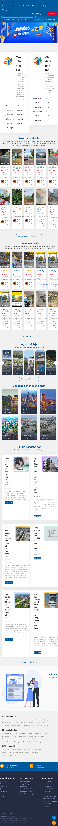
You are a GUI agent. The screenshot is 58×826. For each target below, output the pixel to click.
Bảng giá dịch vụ (7, 10)
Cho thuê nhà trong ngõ (51, 98)
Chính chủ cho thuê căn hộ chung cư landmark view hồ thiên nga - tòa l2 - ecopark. (28, 314)
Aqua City (26, 749)
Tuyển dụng (3, 786)
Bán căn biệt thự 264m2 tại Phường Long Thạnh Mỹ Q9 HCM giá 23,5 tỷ (17, 168)
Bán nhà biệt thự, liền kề (45, 720)
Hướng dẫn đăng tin (25, 781)
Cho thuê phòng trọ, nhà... (51, 107)
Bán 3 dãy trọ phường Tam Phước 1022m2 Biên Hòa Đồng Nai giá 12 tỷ (17, 271)
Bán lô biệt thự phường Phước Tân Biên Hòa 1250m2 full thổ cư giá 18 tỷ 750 (52, 168)
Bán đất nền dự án (10, 114)
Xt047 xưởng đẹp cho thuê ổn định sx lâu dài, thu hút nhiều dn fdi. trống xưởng (53, 318)
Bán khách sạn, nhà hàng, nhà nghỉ (11, 725)
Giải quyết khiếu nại (25, 789)
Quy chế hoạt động (5, 789)
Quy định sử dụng (5, 791)
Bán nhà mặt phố (10, 110)
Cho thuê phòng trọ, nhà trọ (36, 736)
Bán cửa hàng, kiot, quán (21, 119)
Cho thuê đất (51, 111)
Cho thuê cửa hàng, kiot (39, 116)
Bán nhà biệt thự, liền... (21, 110)
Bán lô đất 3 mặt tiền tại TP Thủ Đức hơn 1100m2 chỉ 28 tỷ (29, 212)
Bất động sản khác (10, 128)
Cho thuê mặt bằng (51, 103)
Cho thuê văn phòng (39, 107)
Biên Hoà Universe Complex (21, 752)
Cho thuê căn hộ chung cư (39, 98)
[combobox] (10, 19)
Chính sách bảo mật (5, 794)
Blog (44, 6)
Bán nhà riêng (21, 106)
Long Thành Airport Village (9, 755)
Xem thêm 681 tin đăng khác (29, 337)
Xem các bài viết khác (29, 662)
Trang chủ (5, 6)
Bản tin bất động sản (29, 447)
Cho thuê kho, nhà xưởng (39, 120)
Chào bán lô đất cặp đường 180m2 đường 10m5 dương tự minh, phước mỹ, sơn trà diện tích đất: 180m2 (41, 214)
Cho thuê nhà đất (28, 6)
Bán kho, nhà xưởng (21, 123)
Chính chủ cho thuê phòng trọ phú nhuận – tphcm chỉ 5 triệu (41, 316)
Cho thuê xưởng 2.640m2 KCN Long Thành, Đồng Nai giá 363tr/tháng (4, 271)
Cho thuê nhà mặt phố (39, 103)
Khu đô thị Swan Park (38, 749)
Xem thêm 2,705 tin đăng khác (29, 236)
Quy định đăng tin (24, 786)
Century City (5, 749)
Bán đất (21, 114)
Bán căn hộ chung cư (10, 106)
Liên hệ (2, 796)
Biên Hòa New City (16, 749)
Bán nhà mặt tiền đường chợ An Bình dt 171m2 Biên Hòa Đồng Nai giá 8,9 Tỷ (5, 168)
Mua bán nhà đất (15, 6)
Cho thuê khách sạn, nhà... (51, 116)
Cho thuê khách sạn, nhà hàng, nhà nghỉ (13, 742)
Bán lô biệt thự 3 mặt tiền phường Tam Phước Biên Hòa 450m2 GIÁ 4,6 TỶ (41, 168)
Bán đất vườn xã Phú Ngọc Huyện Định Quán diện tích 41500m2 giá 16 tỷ (17, 210)
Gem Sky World (6, 752)
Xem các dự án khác (29, 379)
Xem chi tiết (9, 502)
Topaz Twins (34, 752)
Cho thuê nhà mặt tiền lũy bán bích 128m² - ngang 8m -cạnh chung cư (41, 271)
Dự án (38, 6)
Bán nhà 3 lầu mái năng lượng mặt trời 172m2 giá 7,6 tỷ (4, 209)
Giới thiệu (2, 784)
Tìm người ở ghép (39, 111)
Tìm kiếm (38, 19)
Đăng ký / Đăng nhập (38, 14)
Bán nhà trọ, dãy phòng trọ (28, 723)
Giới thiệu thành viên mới (27, 791)
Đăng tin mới (51, 13)
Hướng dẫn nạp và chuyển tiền (28, 794)
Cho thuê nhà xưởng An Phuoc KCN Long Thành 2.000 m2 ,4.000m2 (28, 271)
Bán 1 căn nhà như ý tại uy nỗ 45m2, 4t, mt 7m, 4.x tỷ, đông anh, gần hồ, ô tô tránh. (53, 216)
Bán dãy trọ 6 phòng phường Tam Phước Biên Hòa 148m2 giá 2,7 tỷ (29, 168)
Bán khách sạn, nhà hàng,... (10, 123)
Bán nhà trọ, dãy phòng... (10, 119)
